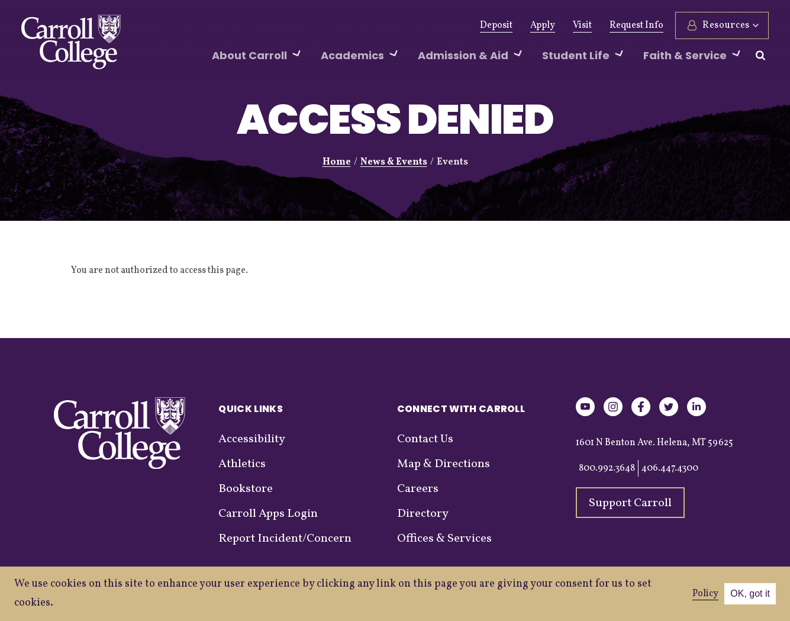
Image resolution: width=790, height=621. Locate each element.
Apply (542, 25)
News (335, 25)
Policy (705, 594)
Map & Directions (443, 464)
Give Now (181, 25)
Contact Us (425, 439)
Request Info (636, 25)
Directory (423, 514)
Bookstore (245, 489)
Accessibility (251, 439)
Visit (582, 25)
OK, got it (750, 593)
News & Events (393, 162)
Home (337, 162)
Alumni (235, 25)
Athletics (288, 25)
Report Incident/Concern (285, 538)
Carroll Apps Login (268, 514)
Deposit (496, 25)
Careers (417, 489)
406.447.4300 (669, 468)
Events (379, 25)
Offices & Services (444, 538)
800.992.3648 (607, 468)
